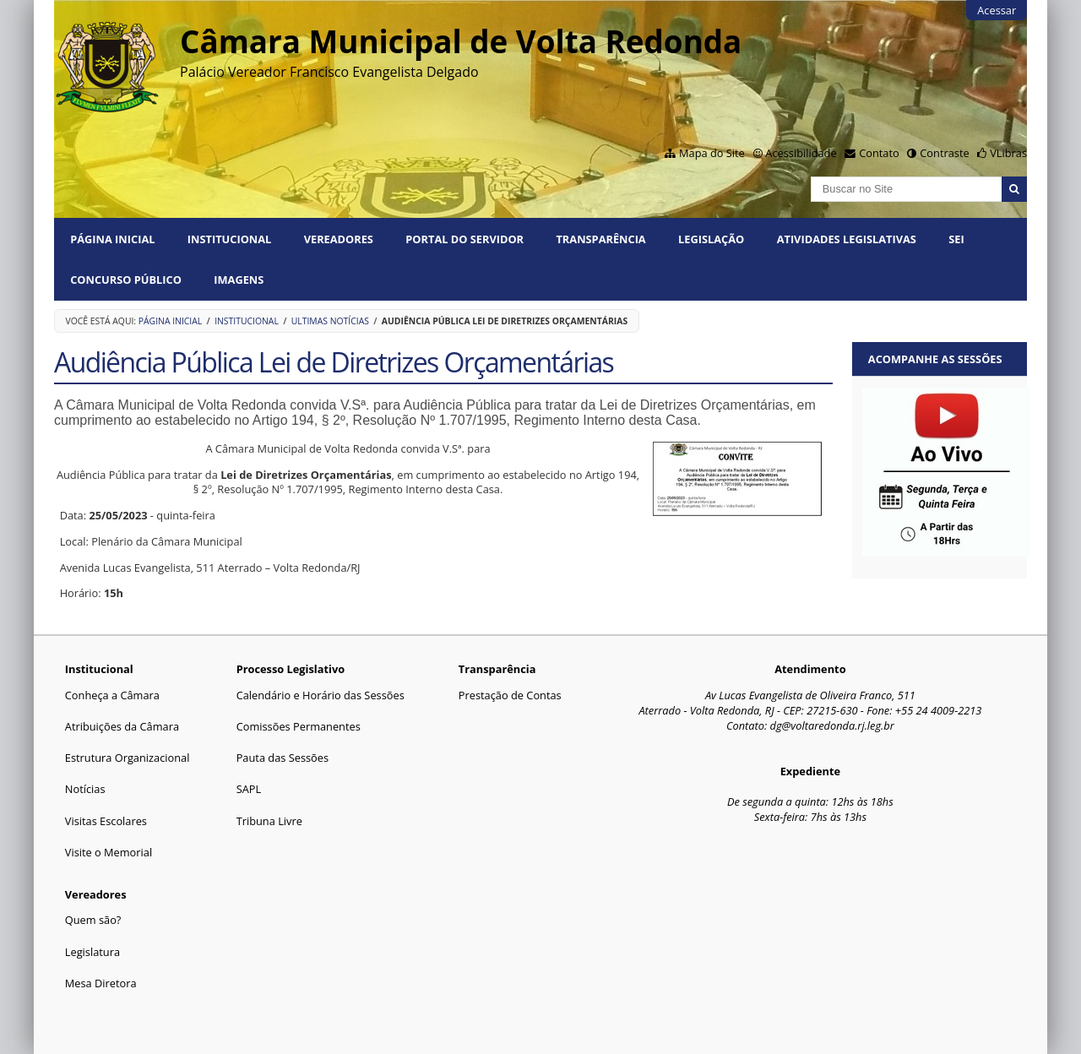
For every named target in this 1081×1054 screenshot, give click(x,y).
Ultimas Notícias (330, 321)
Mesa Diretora (101, 983)
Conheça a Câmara (112, 695)
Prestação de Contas (510, 695)
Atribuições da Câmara (122, 726)
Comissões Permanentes (298, 726)
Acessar (996, 10)
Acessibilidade (800, 152)
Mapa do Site (712, 152)
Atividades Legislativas (846, 239)
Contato (879, 152)
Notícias (85, 788)
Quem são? (93, 919)
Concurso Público (126, 279)
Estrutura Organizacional (127, 757)
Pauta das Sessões (282, 757)
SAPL (249, 788)
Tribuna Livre (269, 821)
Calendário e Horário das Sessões (320, 695)
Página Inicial (112, 239)
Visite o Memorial (108, 852)
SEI (956, 239)
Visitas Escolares (106, 821)
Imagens (238, 279)
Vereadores (338, 239)
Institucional (229, 239)
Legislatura (92, 951)
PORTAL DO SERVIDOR (464, 239)
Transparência (600, 239)
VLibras (1008, 152)
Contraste (944, 152)
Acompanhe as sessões (935, 359)
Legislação (711, 239)
